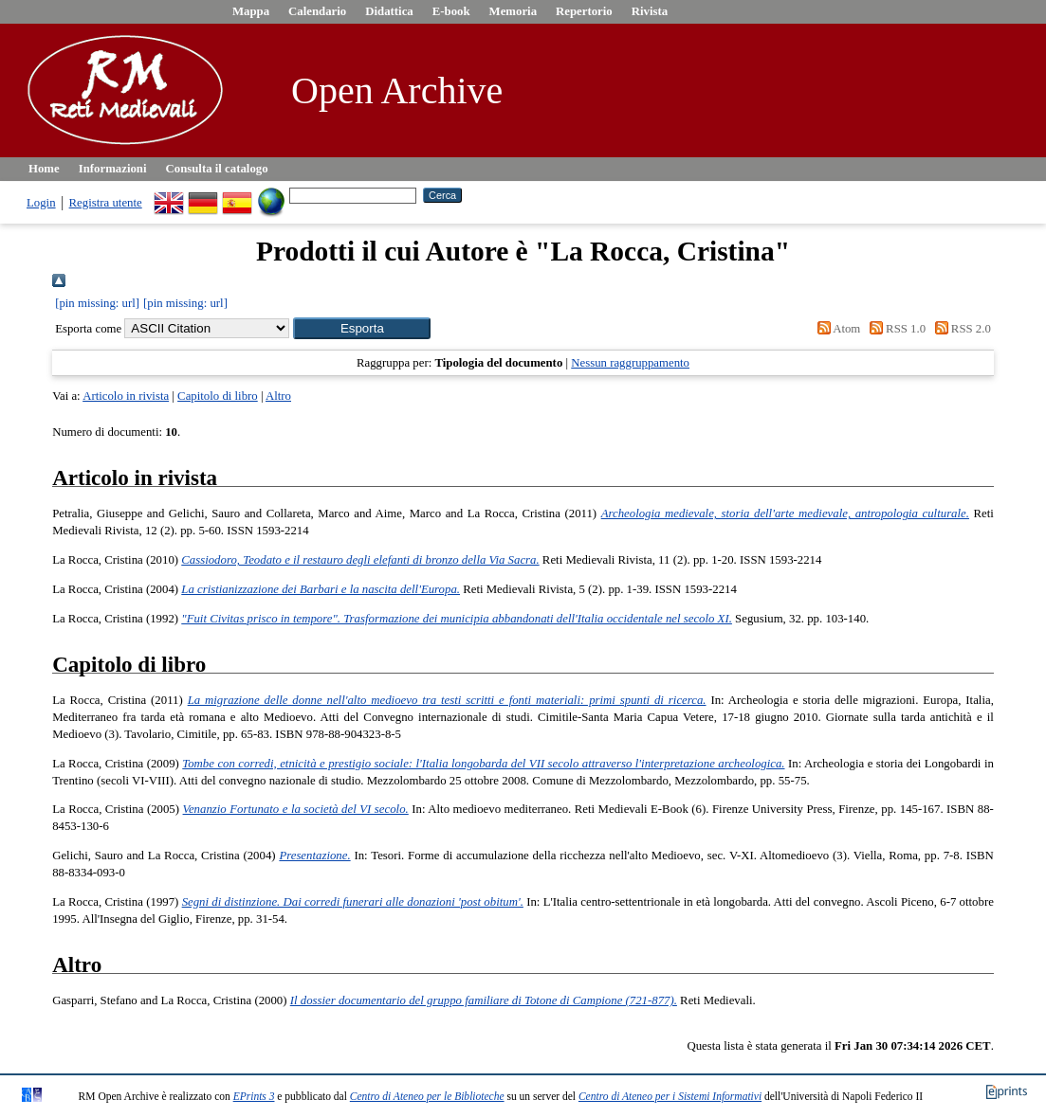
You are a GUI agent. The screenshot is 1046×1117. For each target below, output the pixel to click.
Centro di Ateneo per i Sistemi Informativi (670, 1096)
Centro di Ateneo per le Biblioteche (427, 1096)
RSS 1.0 (895, 328)
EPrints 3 (254, 1096)
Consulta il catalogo (217, 168)
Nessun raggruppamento (630, 362)
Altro (278, 396)
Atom (835, 328)
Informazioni (113, 168)
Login (41, 202)
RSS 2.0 (959, 328)
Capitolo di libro (217, 396)
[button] (362, 328)
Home (44, 168)
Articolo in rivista (126, 396)
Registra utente (105, 202)
